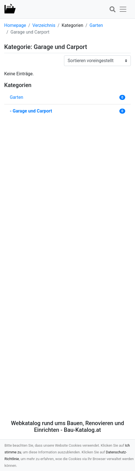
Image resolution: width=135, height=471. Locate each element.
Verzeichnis (43, 25)
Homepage (15, 25)
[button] (112, 10)
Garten (96, 25)
